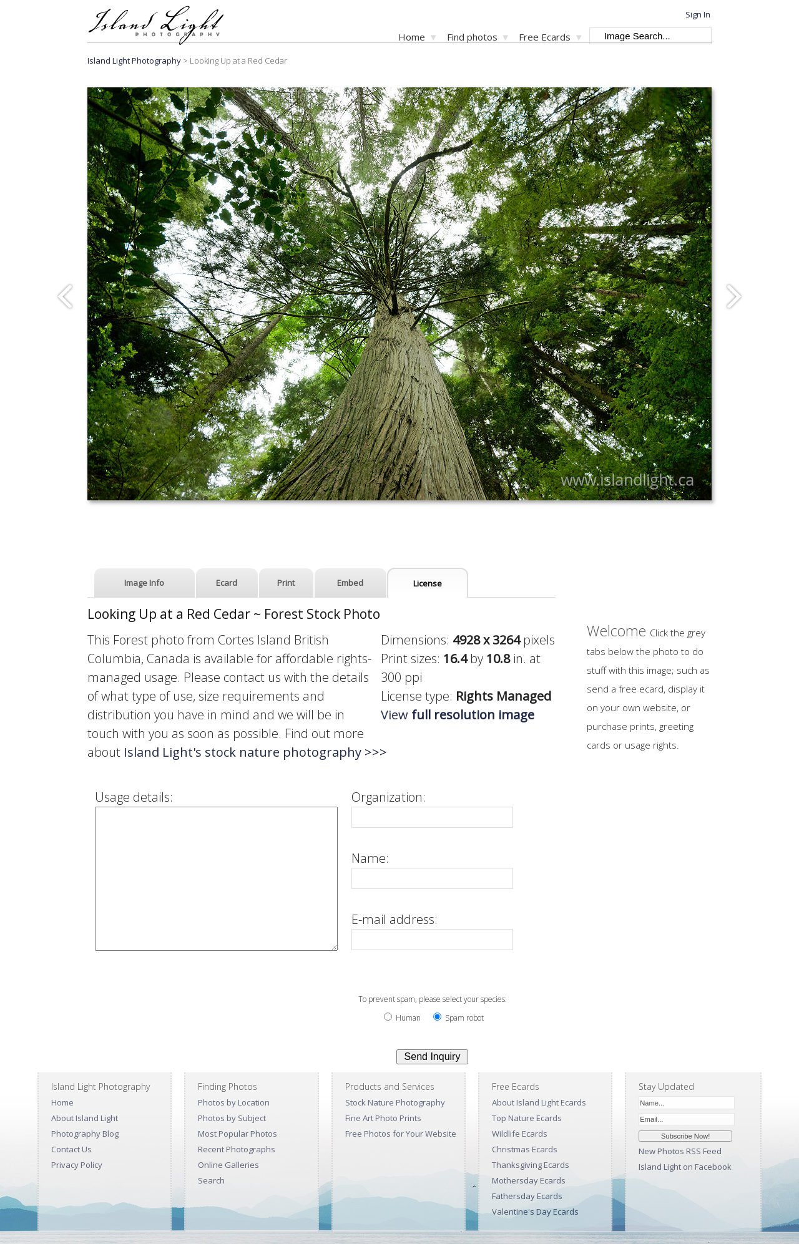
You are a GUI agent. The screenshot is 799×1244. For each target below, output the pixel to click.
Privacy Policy (76, 1164)
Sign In (697, 14)
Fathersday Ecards (527, 1196)
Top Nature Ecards (527, 1118)
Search (211, 1180)
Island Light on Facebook (685, 1166)
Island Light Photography (134, 60)
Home (411, 37)
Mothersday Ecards (529, 1180)
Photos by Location (234, 1102)
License (427, 583)
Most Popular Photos (237, 1133)
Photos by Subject (232, 1118)
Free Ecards (545, 37)
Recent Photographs (236, 1149)
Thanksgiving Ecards (530, 1164)
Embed (350, 582)
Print (286, 582)
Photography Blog (85, 1133)
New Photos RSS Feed (680, 1151)
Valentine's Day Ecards (535, 1211)
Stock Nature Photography (395, 1102)
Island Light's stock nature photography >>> (255, 752)
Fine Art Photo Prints (383, 1118)
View (457, 714)
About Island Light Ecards (539, 1102)
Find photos (472, 37)
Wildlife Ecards (519, 1133)
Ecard (226, 582)
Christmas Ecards (524, 1149)
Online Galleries (228, 1164)
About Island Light (84, 1118)
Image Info (144, 582)
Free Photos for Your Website (400, 1133)
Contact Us (71, 1149)
